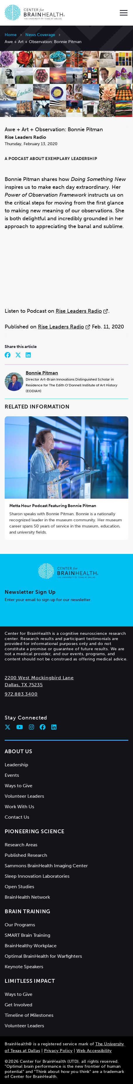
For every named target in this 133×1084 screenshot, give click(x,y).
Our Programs (20, 924)
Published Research (26, 855)
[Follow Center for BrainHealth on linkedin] (54, 727)
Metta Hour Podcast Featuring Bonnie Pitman (52, 505)
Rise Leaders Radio (82, 311)
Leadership (16, 764)
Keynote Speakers (24, 966)
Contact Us (17, 817)
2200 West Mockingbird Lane (39, 677)
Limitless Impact (30, 981)
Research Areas (21, 844)
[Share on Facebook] (7, 355)
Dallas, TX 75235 (24, 684)
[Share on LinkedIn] (28, 355)
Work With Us (19, 806)
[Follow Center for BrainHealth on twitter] (7, 727)
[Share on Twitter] (18, 355)
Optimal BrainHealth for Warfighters (43, 956)
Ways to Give (18, 785)
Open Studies (19, 886)
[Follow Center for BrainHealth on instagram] (31, 727)
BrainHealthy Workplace (31, 945)
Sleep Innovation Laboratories (37, 876)
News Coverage (40, 34)
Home (11, 34)
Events (12, 775)
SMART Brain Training (27, 935)
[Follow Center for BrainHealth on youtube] (19, 727)
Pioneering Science (34, 831)
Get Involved (18, 1004)
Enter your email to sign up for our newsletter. (48, 599)
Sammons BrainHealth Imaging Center (46, 865)
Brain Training (27, 911)
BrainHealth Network (27, 897)
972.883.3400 (21, 694)
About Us (18, 751)
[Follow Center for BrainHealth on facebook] (43, 727)
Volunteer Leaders (24, 796)
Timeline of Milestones (29, 1015)
